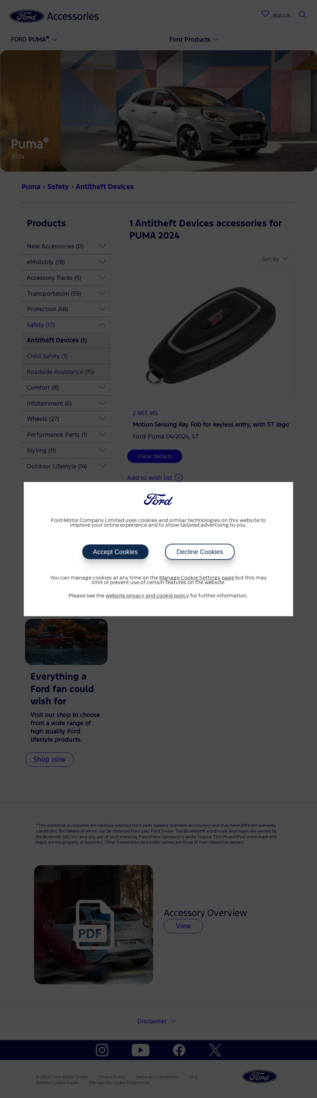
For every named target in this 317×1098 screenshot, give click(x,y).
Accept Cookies (115, 551)
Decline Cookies (199, 551)
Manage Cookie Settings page (196, 578)
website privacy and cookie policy (147, 596)
